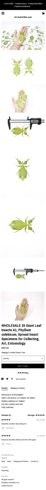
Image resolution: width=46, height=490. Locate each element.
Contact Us (34, 461)
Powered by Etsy (7, 486)
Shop (3, 461)
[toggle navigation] (2, 13)
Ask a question (21, 379)
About (9, 461)
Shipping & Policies (17, 388)
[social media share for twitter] (7, 379)
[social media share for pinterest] (12, 379)
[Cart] (43, 14)
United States (15, 352)
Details (4, 388)
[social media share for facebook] (2, 379)
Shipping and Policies (21, 461)
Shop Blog (5, 470)
